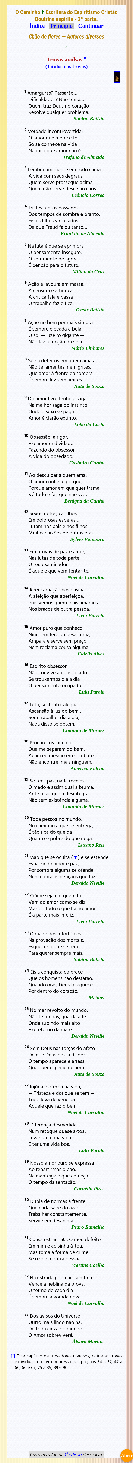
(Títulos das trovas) (66, 66)
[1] (13, 1355)
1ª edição (72, 1454)
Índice (37, 26)
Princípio (61, 26)
